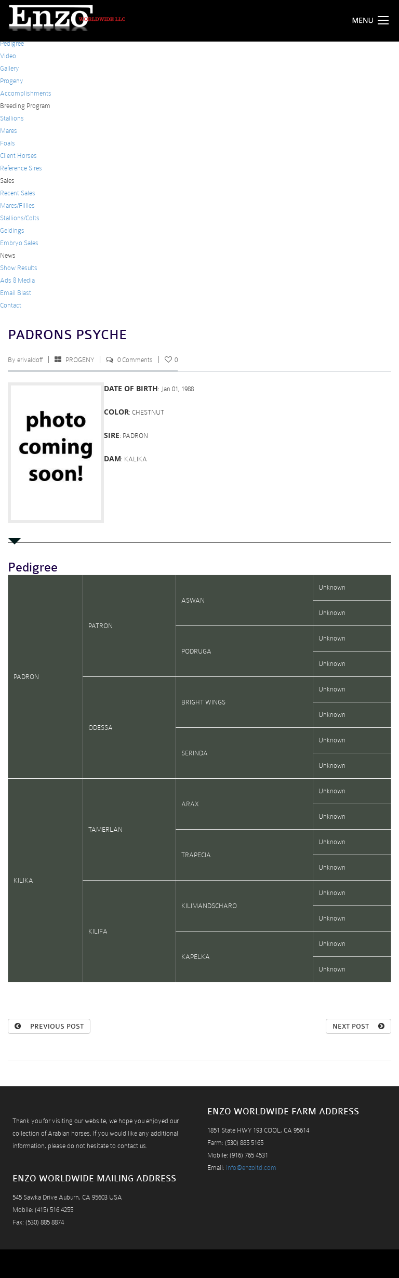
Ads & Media (17, 280)
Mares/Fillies (17, 205)
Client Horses (18, 155)
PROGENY (79, 360)
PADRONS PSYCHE (67, 335)
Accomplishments (25, 93)
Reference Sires (21, 168)
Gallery (9, 68)
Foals (7, 143)
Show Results (18, 268)
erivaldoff (30, 360)
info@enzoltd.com (251, 1168)
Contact (10, 305)
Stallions (12, 118)
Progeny (11, 81)
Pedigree (12, 43)
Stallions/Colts (19, 218)
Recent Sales (17, 193)
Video (8, 56)
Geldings (12, 230)
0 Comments (135, 360)
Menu (373, 20)
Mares (8, 131)
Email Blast (15, 293)
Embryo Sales (19, 243)
